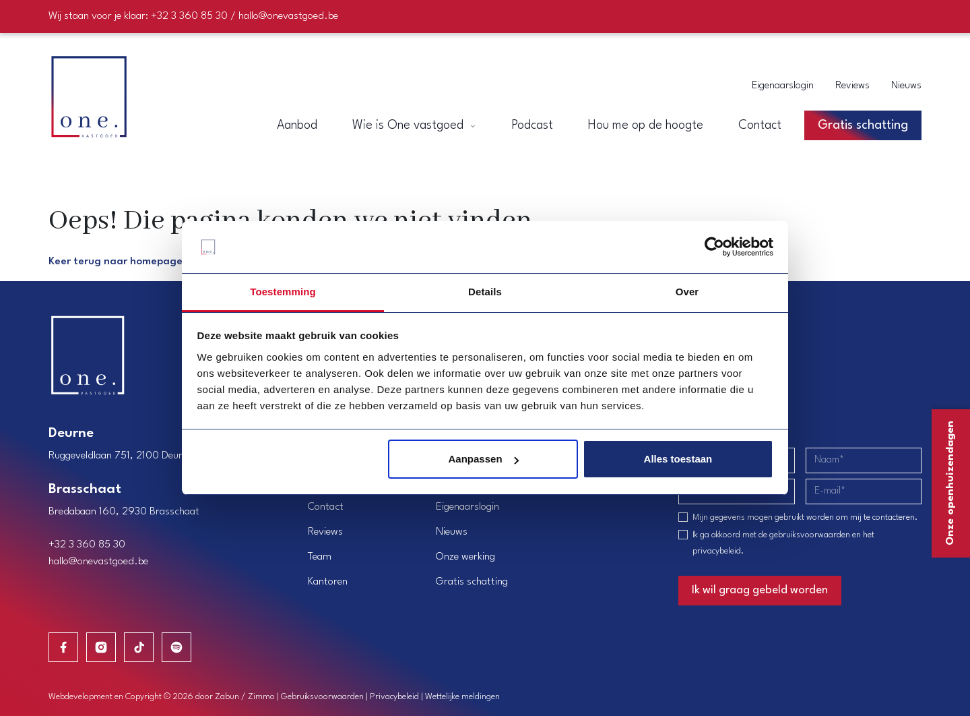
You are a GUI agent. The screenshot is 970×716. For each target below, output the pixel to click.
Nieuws (906, 86)
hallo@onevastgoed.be (98, 561)
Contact (326, 507)
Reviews (852, 86)
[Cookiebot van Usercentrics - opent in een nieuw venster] (714, 247)
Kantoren (328, 581)
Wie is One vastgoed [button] (414, 125)
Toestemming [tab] (283, 291)
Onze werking (465, 556)
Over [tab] (687, 291)
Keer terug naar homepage (115, 261)
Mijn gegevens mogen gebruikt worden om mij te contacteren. (804, 517)
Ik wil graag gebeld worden (760, 590)
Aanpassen (484, 459)
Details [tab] (485, 291)
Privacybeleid (394, 696)
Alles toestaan (678, 459)
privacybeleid (716, 551)
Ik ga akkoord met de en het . (783, 543)
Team (319, 556)
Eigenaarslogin (783, 86)
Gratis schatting (472, 581)
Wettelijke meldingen (462, 696)
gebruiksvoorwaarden (809, 535)
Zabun (227, 696)
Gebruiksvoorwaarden (322, 696)
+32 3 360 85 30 (86, 544)
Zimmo (261, 696)
